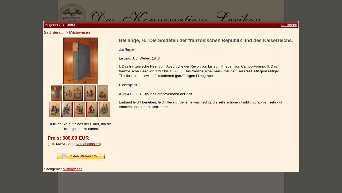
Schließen (289, 25)
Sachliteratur (54, 32)
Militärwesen (79, 32)
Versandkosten (88, 144)
